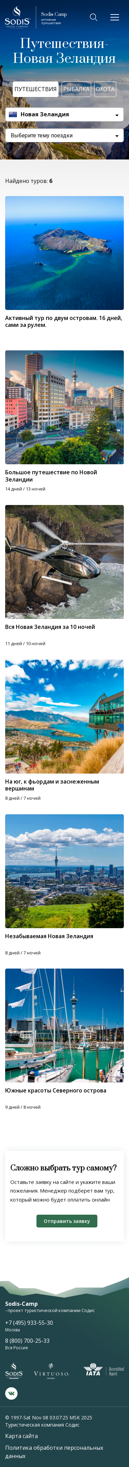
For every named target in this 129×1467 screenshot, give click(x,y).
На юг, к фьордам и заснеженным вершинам (52, 785)
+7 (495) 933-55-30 (29, 1323)
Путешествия (35, 89)
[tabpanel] (64, 871)
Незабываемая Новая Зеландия (49, 936)
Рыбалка (76, 89)
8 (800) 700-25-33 (27, 1340)
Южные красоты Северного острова (55, 1090)
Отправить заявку (67, 1221)
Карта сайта (21, 1436)
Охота (105, 89)
